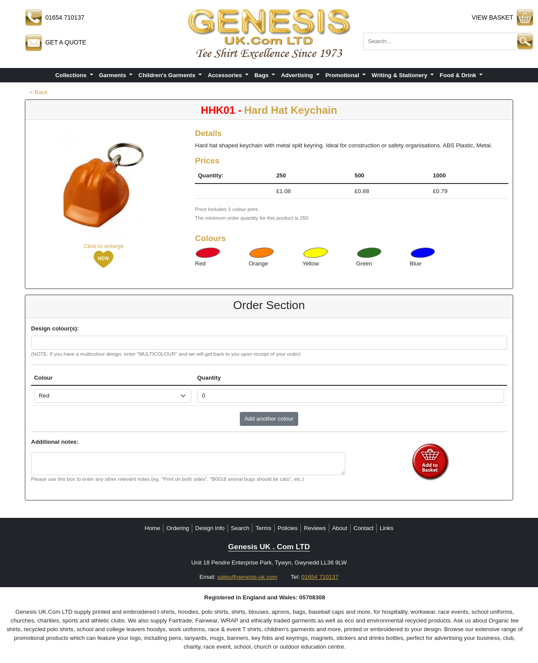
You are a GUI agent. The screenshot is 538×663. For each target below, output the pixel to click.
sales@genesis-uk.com (247, 577)
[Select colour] (112, 396)
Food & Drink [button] (459, 75)
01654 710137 (319, 577)
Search (240, 528)
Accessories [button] (225, 75)
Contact (364, 528)
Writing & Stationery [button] (400, 75)
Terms (263, 528)
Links (386, 528)
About (339, 528)
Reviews (315, 528)
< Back (39, 92)
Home (152, 528)
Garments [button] (113, 75)
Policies (288, 528)
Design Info (210, 528)
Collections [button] (72, 75)
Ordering (178, 528)
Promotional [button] (343, 75)
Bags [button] (262, 75)
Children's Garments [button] (168, 75)
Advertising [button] (297, 75)
